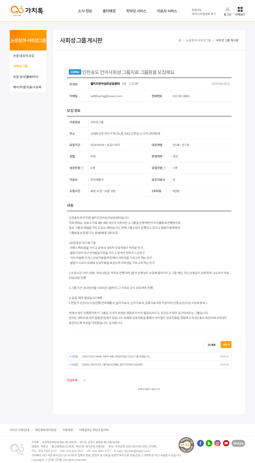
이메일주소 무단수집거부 (94, 430)
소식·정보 (85, 10)
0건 (124, 83)
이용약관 (67, 430)
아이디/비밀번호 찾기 (204, 14)
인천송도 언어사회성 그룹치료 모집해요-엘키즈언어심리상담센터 (112, 364)
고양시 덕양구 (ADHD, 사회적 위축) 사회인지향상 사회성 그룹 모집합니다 (116, 356)
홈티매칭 (109, 10)
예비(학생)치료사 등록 (27, 87)
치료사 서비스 (167, 10)
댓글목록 (72, 380)
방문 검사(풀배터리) (25, 76)
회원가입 (197, 10)
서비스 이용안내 (19, 430)
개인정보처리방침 (45, 430)
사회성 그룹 (20, 66)
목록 (212, 345)
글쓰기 (226, 344)
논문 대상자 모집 (23, 55)
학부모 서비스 (136, 10)
